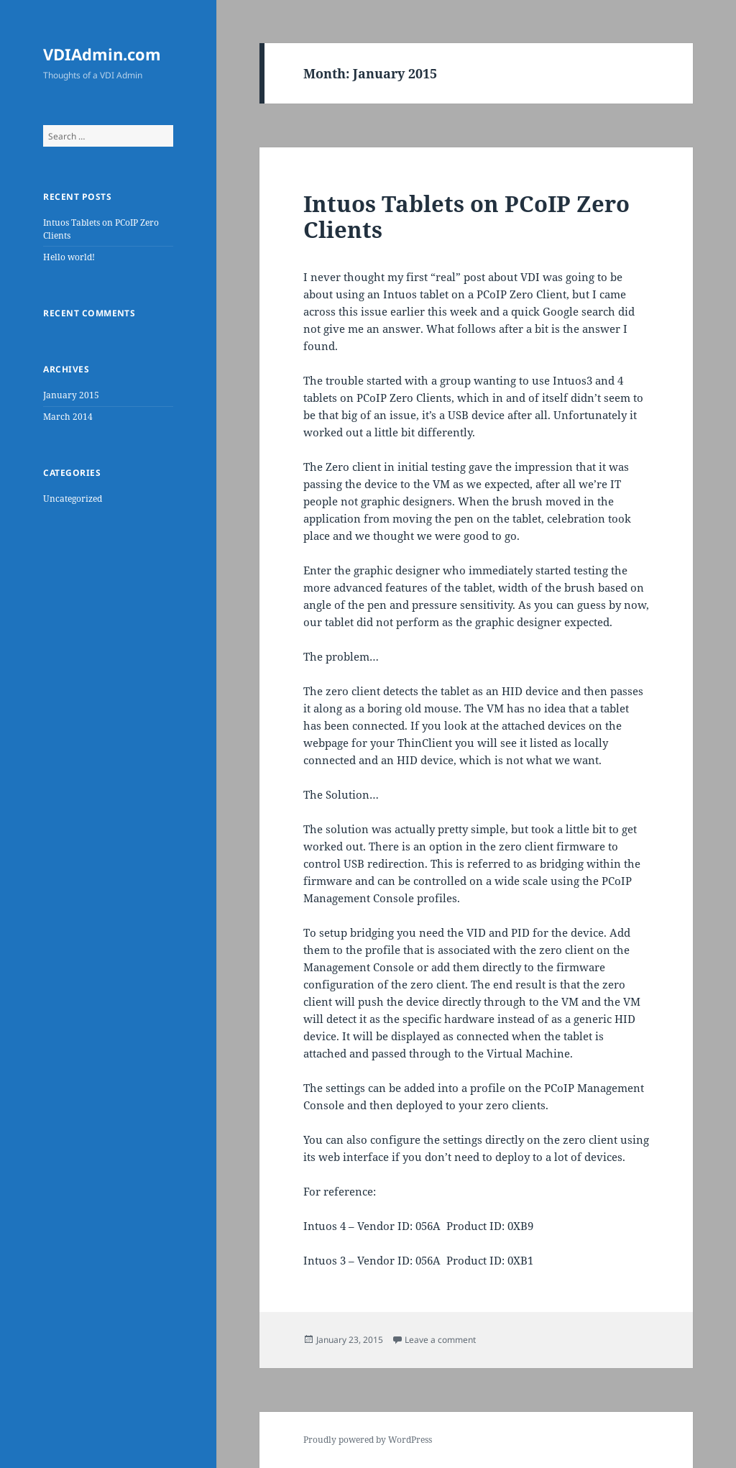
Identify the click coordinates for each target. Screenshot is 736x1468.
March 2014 (68, 416)
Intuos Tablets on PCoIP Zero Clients (466, 216)
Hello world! (69, 257)
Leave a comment (440, 1340)
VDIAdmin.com (102, 54)
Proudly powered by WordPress (367, 1439)
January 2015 (71, 395)
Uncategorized (72, 498)
